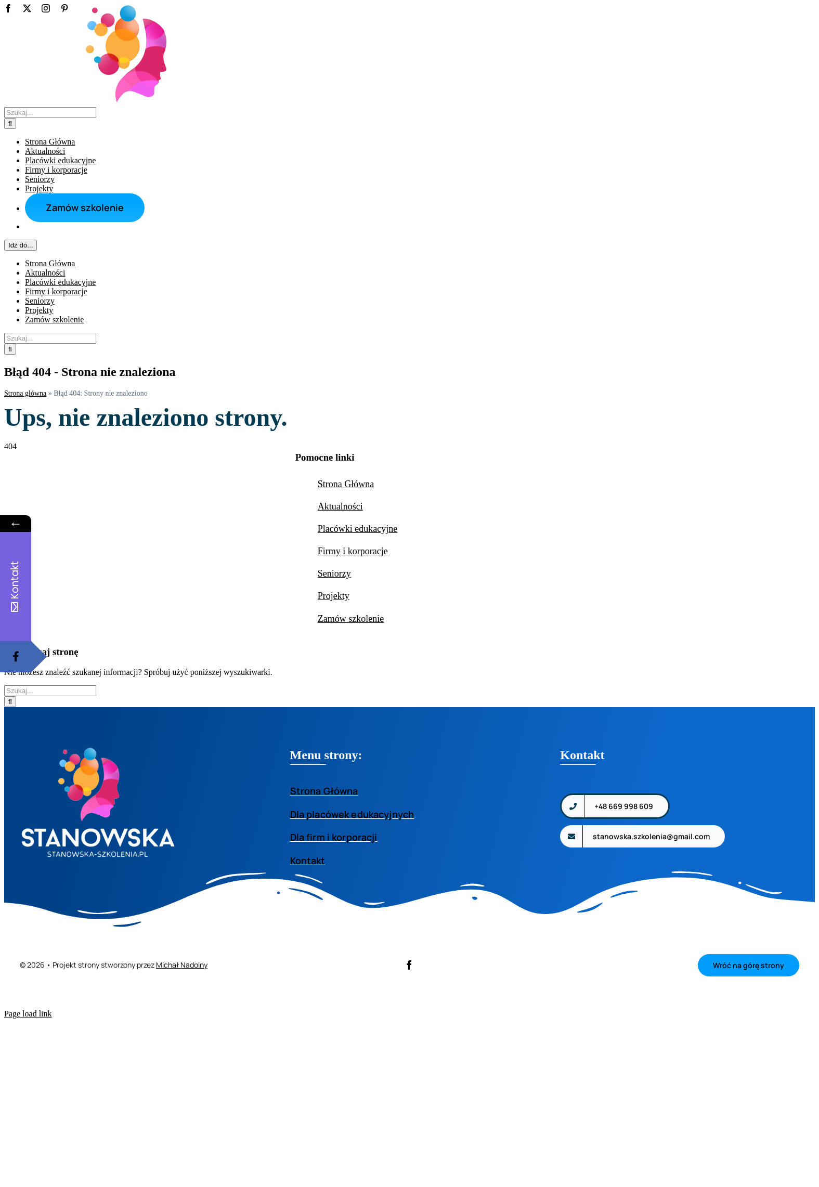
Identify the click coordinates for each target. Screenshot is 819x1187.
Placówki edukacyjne (357, 629)
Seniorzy (334, 674)
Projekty (333, 697)
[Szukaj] (10, 349)
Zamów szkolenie (351, 719)
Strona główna (25, 494)
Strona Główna (346, 585)
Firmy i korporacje (353, 652)
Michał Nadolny (181, 1066)
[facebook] (409, 1066)
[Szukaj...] (50, 338)
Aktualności (340, 607)
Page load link (28, 1114)
